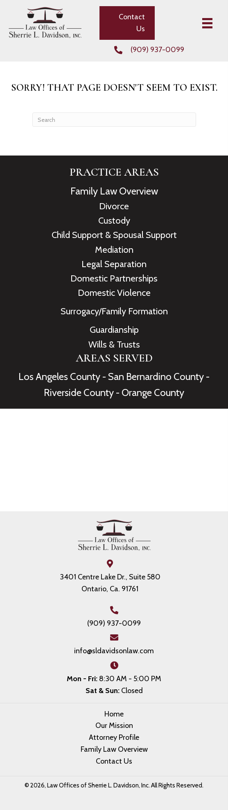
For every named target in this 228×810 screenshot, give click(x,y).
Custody (114, 220)
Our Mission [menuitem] (114, 725)
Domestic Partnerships (114, 278)
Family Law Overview (114, 191)
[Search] (114, 119)
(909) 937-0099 (157, 49)
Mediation (114, 249)
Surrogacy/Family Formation (114, 311)
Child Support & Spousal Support (114, 234)
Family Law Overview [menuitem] (114, 749)
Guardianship (114, 329)
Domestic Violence (114, 292)
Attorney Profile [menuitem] (114, 737)
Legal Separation (114, 264)
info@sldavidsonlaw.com (114, 650)
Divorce (114, 206)
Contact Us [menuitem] (114, 761)
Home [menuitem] (114, 713)
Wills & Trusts (114, 344)
